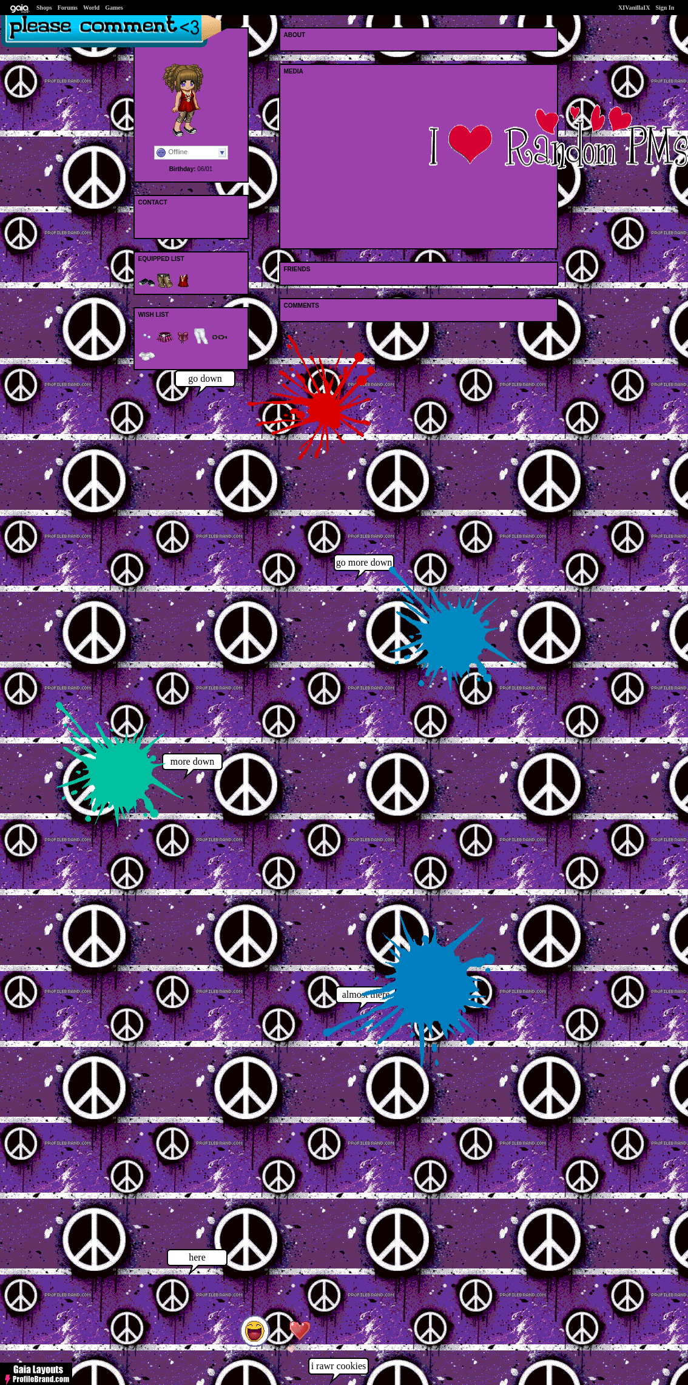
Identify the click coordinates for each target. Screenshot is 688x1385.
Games (114, 7)
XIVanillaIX (634, 7)
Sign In (664, 7)
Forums (68, 7)
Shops (44, 7)
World (91, 7)
